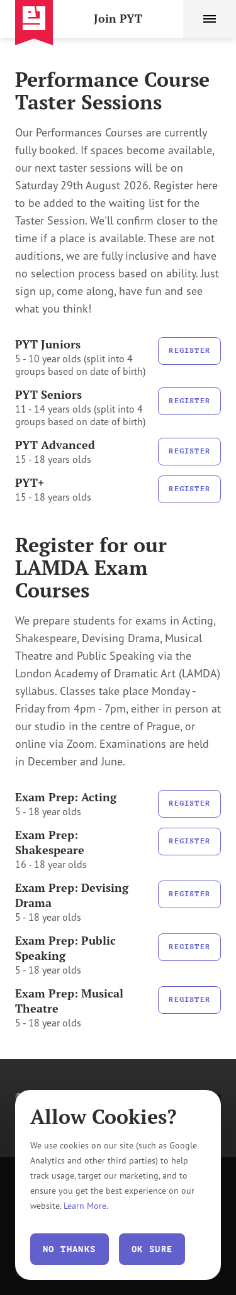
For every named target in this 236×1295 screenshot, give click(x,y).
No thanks (69, 1249)
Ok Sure (152, 1249)
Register (189, 350)
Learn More (85, 1205)
